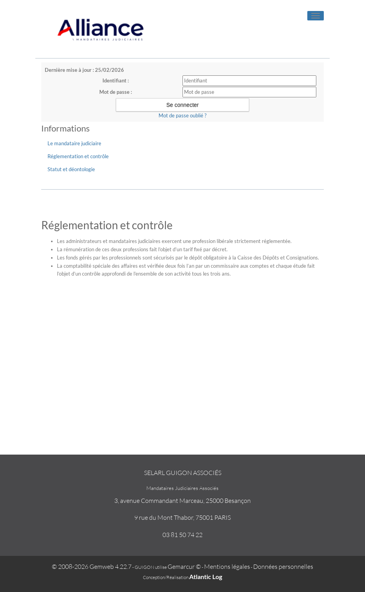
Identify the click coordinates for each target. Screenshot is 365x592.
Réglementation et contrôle (78, 156)
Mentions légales (227, 566)
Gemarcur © (184, 566)
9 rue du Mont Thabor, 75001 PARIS (182, 517)
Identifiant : (115, 80)
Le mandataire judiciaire (74, 143)
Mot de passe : (115, 92)
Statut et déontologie (71, 169)
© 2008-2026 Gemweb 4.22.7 (91, 566)
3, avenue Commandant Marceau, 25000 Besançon (182, 500)
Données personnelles (283, 566)
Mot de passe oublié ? (182, 115)
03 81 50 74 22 (182, 535)
